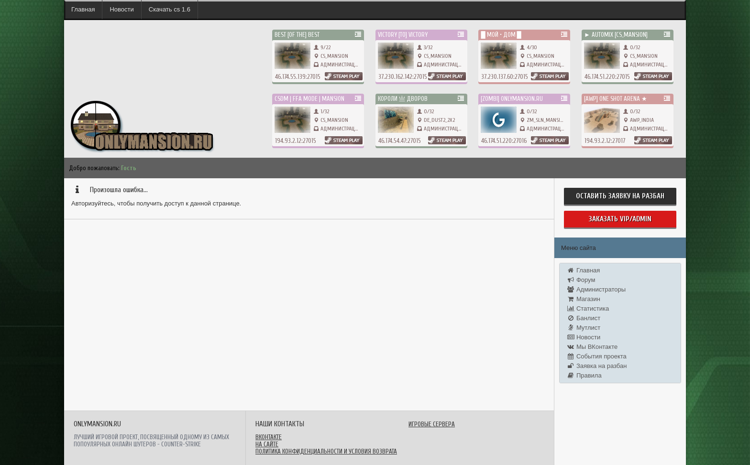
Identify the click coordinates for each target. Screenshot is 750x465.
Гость (128, 168)
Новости (121, 9)
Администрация (340, 64)
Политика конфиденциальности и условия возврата (326, 451)
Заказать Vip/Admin (620, 219)
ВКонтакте (268, 437)
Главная (83, 9)
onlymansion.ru (83, 91)
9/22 (322, 47)
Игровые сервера (431, 424)
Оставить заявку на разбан (620, 196)
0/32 (631, 47)
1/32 (321, 111)
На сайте (266, 444)
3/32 (424, 47)
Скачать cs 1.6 (169, 9)
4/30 (528, 47)
